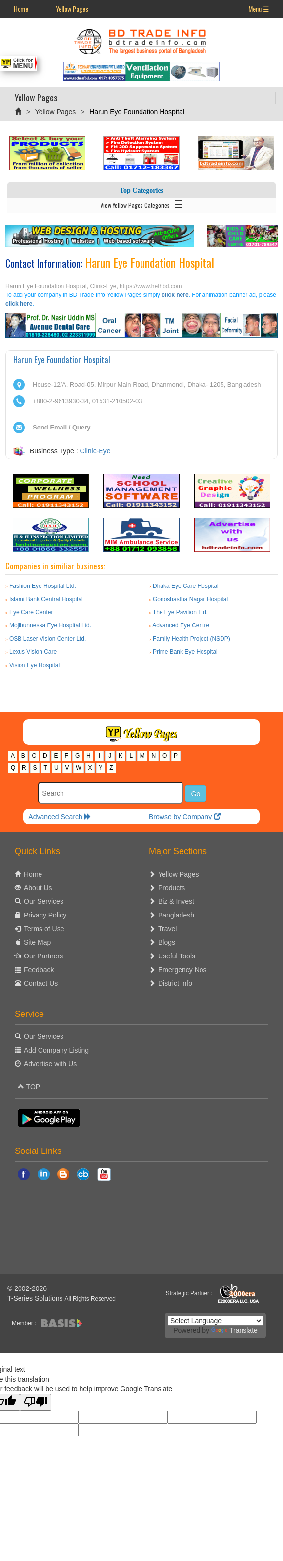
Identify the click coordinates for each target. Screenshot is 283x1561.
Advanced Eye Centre (180, 625)
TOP (29, 1087)
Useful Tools (176, 956)
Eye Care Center (31, 612)
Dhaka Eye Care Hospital (186, 586)
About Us (38, 888)
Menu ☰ (258, 8)
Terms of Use (44, 929)
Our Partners (43, 956)
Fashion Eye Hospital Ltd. (42, 586)
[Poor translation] (35, 1402)
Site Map (37, 942)
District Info (175, 983)
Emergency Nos (182, 970)
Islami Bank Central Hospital (46, 599)
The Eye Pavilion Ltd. (180, 612)
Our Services (43, 901)
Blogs (166, 942)
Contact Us (41, 983)
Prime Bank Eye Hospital (185, 651)
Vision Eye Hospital (34, 665)
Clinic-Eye (95, 451)
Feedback (39, 970)
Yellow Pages (72, 8)
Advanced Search (59, 816)
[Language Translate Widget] (215, 1321)
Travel (167, 929)
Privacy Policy (45, 915)
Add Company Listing (56, 1050)
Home (21, 8)
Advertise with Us (50, 1064)
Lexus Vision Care (33, 651)
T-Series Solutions (36, 1298)
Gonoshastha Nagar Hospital (190, 599)
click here (175, 295)
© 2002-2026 (27, 1288)
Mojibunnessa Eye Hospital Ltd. (50, 625)
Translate (234, 1330)
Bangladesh (176, 915)
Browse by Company (185, 816)
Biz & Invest (176, 901)
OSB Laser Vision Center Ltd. (47, 638)
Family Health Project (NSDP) (191, 638)
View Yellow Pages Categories (142, 203)
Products (171, 888)
